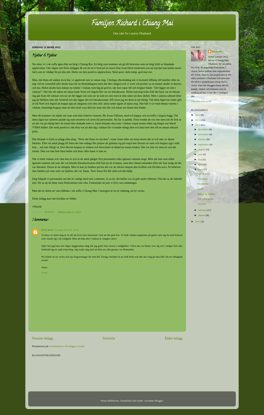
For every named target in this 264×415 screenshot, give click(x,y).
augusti (202, 149)
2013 (198, 120)
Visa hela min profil (201, 101)
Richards (217, 51)
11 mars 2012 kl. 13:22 (66, 229)
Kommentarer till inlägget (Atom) (67, 346)
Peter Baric (47, 229)
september (203, 144)
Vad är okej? (204, 173)
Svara (44, 272)
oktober (202, 139)
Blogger (159, 400)
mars (201, 169)
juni (200, 154)
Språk (201, 188)
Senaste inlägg (42, 338)
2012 (198, 125)
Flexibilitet (203, 183)
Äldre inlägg (173, 338)
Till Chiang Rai (206, 198)
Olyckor (202, 203)
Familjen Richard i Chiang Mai (132, 23)
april (200, 164)
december (203, 129)
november (203, 134)
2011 (198, 221)
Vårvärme (203, 178)
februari (202, 210)
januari (202, 215)
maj (200, 159)
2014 (198, 114)
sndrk (140, 400)
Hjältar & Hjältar (206, 193)
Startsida (108, 338)
